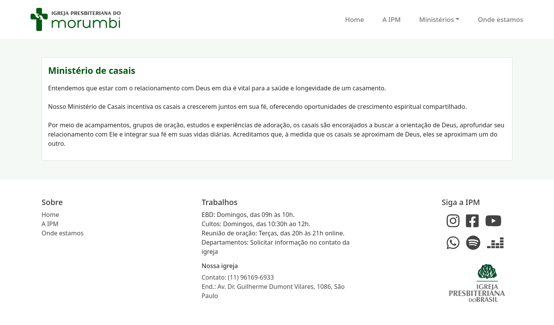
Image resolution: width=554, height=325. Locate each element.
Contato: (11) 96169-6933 (238, 277)
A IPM (391, 19)
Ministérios (436, 19)
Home (354, 19)
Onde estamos (500, 19)
